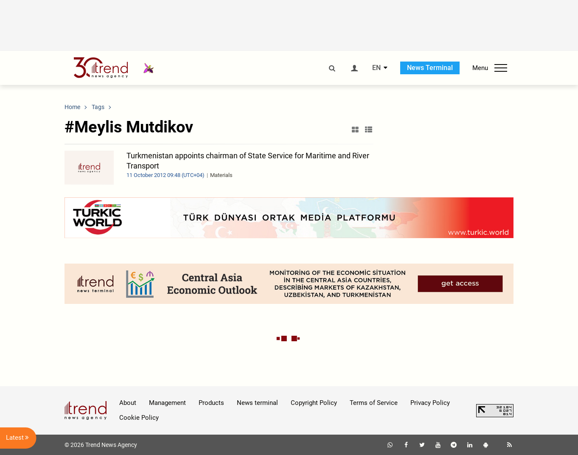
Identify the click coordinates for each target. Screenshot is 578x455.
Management (167, 403)
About (127, 403)
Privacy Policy (430, 403)
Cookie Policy (139, 417)
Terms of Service (374, 403)
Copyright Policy (314, 403)
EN (376, 68)
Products (211, 403)
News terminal (257, 403)
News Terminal (430, 68)
